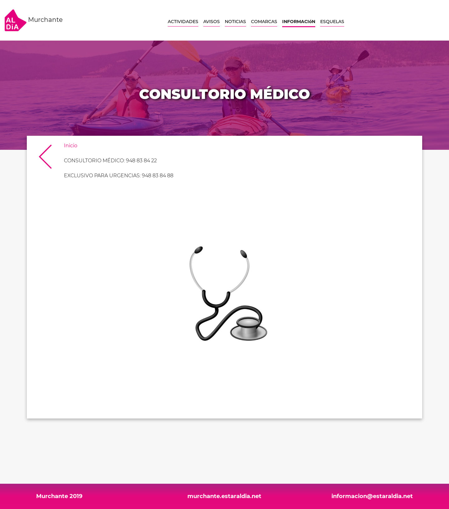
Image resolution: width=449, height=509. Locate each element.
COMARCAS (264, 21)
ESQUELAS (332, 21)
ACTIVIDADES (183, 21)
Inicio (70, 146)
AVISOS (211, 21)
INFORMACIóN (298, 21)
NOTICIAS (235, 21)
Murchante (34, 20)
